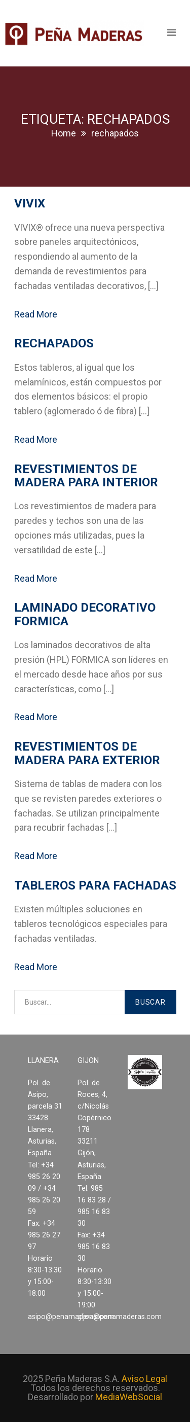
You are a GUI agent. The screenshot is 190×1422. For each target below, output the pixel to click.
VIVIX (29, 203)
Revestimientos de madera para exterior (87, 753)
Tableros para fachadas (95, 885)
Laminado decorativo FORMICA (85, 614)
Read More (35, 314)
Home (63, 133)
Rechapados (54, 343)
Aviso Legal (144, 1378)
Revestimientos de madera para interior (86, 475)
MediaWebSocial (128, 1397)
